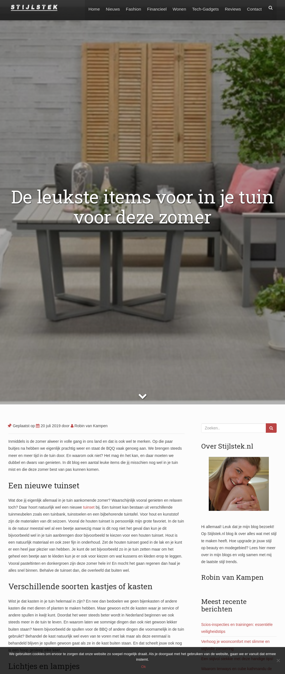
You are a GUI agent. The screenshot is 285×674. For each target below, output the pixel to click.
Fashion (129, 7)
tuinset (89, 507)
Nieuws (108, 7)
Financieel (153, 7)
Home (88, 7)
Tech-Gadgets (203, 7)
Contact (254, 7)
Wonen (177, 7)
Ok (144, 667)
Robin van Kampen (89, 426)
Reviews (232, 7)
